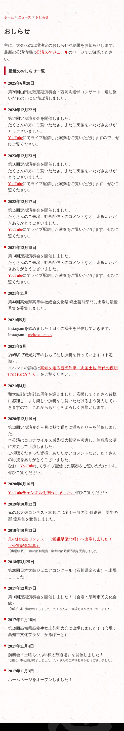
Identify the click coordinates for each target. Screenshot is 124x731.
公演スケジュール (52, 52)
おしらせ (42, 17)
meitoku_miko (40, 335)
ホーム (9, 17)
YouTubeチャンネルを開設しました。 (41, 492)
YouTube (15, 137)
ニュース (24, 17)
